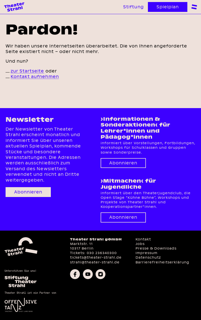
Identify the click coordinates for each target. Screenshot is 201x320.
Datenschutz (148, 257)
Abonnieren (28, 192)
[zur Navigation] (194, 7)
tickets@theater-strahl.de (96, 257)
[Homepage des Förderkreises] (21, 286)
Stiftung (133, 7)
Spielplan (168, 7)
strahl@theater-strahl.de (95, 262)
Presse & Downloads (156, 248)
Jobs (140, 244)
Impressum (147, 253)
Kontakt (143, 239)
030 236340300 (102, 253)
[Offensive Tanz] (21, 311)
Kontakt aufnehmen (35, 76)
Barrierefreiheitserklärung (162, 262)
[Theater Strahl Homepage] (14, 7)
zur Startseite (27, 71)
